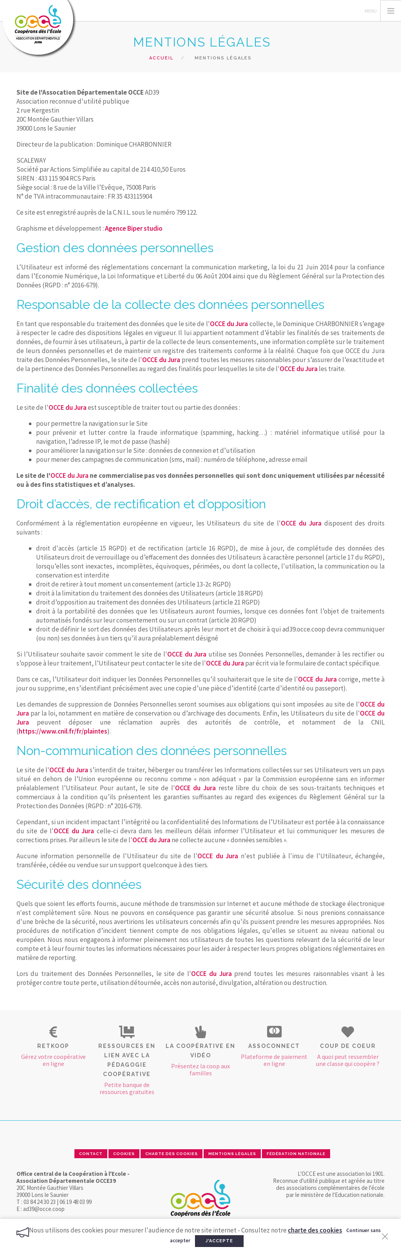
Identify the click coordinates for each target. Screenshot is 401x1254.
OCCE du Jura (229, 323)
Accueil (161, 58)
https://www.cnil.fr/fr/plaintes (63, 731)
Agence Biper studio (134, 228)
